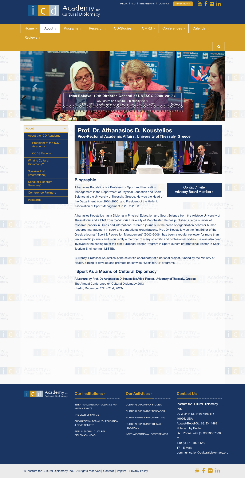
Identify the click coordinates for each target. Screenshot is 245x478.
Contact (164, 4)
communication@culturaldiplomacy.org (202, 452)
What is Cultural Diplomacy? (38, 162)
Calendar (199, 28)
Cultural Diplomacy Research (145, 411)
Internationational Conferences (147, 434)
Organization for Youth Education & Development (96, 423)
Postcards (34, 200)
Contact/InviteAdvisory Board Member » (194, 190)
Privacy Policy (138, 471)
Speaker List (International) (37, 173)
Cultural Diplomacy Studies (144, 405)
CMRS (147, 28)
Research (96, 28)
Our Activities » (139, 394)
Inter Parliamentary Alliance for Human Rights (96, 407)
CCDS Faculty (41, 153)
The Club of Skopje (87, 415)
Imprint (121, 471)
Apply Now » (183, 4)
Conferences (172, 28)
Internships (147, 4)
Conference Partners (42, 192)
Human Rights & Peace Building (145, 418)
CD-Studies (122, 28)
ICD (133, 4)
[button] (35, 86)
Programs (71, 28)
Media (123, 4)
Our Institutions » (90, 394)
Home (29, 28)
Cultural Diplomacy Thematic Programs (144, 426)
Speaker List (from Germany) (40, 184)
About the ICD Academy (44, 136)
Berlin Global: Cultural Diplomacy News (90, 433)
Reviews (30, 37)
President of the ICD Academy (45, 145)
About (48, 28)
